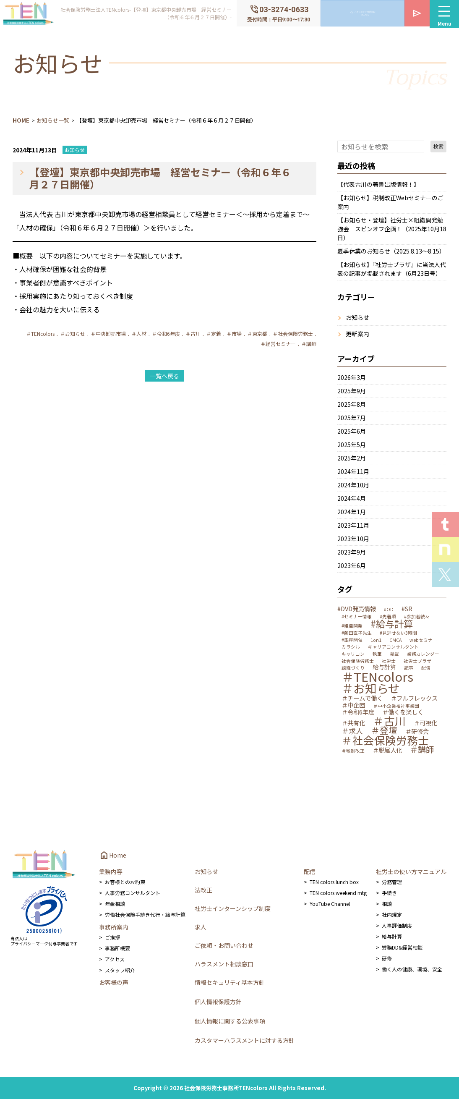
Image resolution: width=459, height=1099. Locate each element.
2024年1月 (351, 512)
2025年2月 (351, 458)
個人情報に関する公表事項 (230, 1021)
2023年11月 (353, 525)
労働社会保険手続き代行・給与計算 (145, 914)
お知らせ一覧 (53, 120)
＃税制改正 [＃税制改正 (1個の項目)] (353, 751)
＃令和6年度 (166, 333)
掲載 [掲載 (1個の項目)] (394, 654)
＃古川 (193, 333)
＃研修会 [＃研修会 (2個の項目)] (417, 731)
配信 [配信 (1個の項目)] (425, 668)
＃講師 (308, 343)
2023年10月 (353, 538)
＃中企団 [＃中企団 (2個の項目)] (353, 705)
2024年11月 (353, 471)
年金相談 (115, 903)
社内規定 (392, 914)
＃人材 (138, 333)
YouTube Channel (330, 903)
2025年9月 (351, 391)
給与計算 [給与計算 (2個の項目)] (384, 667)
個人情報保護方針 (218, 1001)
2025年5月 (351, 444)
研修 (387, 958)
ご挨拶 (112, 937)
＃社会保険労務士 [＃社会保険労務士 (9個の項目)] (385, 740)
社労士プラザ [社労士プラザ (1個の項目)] (417, 661)
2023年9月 (351, 552)
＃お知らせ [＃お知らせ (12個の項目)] (371, 688)
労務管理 (392, 881)
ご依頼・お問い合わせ (224, 945)
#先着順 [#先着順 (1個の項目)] (388, 617)
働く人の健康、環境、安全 (412, 969)
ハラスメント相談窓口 (224, 964)
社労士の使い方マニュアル (411, 871)
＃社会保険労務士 (293, 333)
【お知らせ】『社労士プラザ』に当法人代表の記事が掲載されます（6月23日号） (391, 268)
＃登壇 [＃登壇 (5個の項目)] (384, 730)
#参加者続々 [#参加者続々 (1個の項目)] (417, 617)
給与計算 (392, 936)
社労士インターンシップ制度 (233, 908)
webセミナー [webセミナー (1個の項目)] (423, 640)
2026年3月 (351, 377)
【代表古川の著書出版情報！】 (378, 184)
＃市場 (234, 333)
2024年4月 (351, 498)
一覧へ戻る (164, 376)
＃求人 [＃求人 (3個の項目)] (352, 730)
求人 (200, 927)
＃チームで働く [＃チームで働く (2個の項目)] (362, 698)
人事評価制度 (397, 925)
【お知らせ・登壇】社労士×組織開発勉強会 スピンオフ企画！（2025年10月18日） (391, 229)
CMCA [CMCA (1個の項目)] (395, 640)
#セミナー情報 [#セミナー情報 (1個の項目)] (357, 617)
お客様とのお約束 (125, 881)
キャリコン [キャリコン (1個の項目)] (353, 654)
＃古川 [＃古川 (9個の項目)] (389, 720)
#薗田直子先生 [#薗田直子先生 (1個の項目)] (357, 633)
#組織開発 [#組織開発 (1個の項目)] (352, 626)
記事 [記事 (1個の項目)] (408, 668)
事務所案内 (113, 927)
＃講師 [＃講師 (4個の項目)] (422, 750)
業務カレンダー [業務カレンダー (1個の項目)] (423, 654)
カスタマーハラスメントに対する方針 (245, 1040)
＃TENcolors (40, 333)
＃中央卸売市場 (108, 333)
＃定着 (213, 333)
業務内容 (111, 871)
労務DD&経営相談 (402, 947)
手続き (389, 892)
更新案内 (357, 334)
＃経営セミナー (278, 343)
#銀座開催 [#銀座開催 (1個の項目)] (352, 640)
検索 (438, 146)
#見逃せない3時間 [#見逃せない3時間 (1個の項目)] (398, 633)
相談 (387, 903)
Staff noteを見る (445, 549)
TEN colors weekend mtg (338, 892)
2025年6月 (351, 431)
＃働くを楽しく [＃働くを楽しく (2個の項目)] (402, 712)
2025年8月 (351, 404)
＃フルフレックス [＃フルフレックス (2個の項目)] (414, 698)
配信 (310, 871)
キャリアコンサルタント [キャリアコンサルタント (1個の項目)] (393, 647)
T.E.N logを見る (445, 524)
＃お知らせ (72, 333)
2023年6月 (351, 565)
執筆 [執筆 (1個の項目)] (377, 654)
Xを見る (445, 574)
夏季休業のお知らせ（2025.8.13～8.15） (391, 251)
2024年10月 (353, 485)
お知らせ (75, 149)
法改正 (203, 890)
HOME (21, 120)
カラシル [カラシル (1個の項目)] (351, 647)
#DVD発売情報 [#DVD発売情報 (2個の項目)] (356, 609)
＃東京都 (257, 333)
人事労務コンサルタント (132, 892)
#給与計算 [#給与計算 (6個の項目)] (391, 623)
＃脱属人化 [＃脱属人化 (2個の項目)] (387, 750)
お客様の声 (113, 982)
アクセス (115, 959)
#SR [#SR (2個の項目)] (407, 609)
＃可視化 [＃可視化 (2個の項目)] (425, 723)
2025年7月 (351, 417)
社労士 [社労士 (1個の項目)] (389, 661)
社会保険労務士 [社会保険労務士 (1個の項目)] (358, 661)
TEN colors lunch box (334, 881)
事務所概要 (117, 948)
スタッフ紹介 (120, 969)
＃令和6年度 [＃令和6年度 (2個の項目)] (358, 712)
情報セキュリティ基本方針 (230, 982)
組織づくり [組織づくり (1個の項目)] (353, 668)
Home (112, 855)
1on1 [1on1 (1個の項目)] (375, 640)
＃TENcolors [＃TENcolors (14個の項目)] (377, 676)
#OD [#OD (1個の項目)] (389, 609)
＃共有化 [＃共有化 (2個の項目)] (353, 723)
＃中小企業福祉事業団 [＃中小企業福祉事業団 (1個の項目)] (396, 706)
